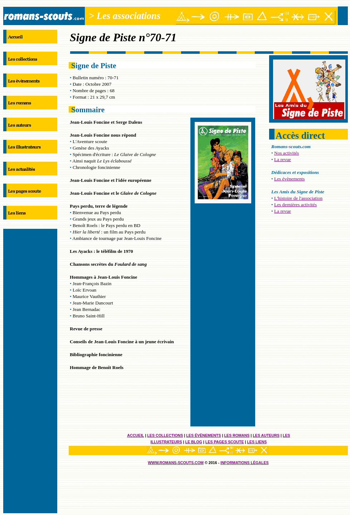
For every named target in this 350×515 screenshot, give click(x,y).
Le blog (193, 442)
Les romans (236, 435)
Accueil (135, 435)
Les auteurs (266, 435)
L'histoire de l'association (298, 198)
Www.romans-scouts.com (176, 462)
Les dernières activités (295, 204)
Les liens (257, 442)
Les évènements (203, 435)
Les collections (165, 435)
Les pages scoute (224, 442)
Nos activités (286, 153)
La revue (282, 159)
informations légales (244, 462)
